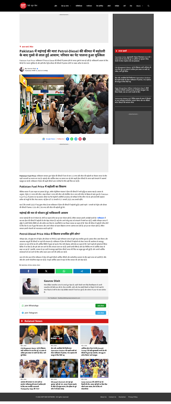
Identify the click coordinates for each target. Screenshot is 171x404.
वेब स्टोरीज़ (99, 6)
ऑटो (109, 6)
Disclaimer (122, 397)
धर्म (124, 6)
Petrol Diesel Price (34, 265)
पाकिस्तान (101, 218)
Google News (50, 139)
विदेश (31, 47)
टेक (131, 6)
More (140, 5)
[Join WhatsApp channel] (71, 138)
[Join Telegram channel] (75, 138)
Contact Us (112, 397)
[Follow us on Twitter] (84, 138)
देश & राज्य (67, 5)
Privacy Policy (133, 397)
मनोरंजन (89, 6)
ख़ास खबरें (25, 47)
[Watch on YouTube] (80, 138)
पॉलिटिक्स (79, 6)
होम (56, 6)
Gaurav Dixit (31, 68)
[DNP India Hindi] (29, 5)
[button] (148, 6)
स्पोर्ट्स (117, 6)
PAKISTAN (24, 265)
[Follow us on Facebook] (67, 138)
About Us (103, 397)
